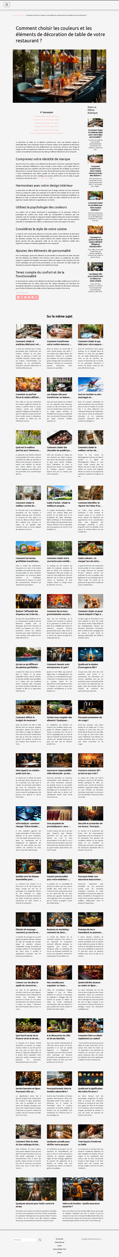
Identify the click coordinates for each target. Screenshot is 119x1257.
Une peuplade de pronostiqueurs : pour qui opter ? (59, 826)
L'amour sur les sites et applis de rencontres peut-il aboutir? (27, 985)
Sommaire (48, 112)
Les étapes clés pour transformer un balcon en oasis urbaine (95, 277)
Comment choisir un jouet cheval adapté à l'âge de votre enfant (90, 614)
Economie (59, 1239)
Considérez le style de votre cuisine (46, 126)
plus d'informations (43, 178)
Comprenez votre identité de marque (46, 116)
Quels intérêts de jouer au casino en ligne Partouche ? (89, 985)
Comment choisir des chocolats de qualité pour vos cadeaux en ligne (59, 450)
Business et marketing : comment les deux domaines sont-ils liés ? (58, 932)
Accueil (15, 15)
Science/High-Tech (59, 1249)
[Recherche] (25, 1240)
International (59, 1242)
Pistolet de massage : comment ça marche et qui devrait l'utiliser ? (27, 932)
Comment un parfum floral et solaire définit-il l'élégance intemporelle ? (95, 242)
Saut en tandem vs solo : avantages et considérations (90, 397)
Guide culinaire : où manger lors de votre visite (88, 561)
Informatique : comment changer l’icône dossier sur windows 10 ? (27, 826)
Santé (60, 1246)
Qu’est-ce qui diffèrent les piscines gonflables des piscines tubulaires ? (27, 667)
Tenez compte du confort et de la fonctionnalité (46, 133)
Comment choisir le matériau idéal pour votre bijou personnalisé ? (95, 133)
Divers (22, 15)
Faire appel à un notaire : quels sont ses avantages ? (28, 773)
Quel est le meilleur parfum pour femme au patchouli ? (27, 450)
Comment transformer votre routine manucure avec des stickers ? (95, 171)
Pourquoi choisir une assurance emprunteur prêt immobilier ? (89, 879)
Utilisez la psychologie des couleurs (46, 123)
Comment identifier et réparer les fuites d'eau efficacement (89, 506)
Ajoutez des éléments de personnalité (46, 130)
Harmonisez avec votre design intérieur (46, 119)
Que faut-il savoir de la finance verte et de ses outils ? (27, 1038)
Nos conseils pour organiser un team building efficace (56, 985)
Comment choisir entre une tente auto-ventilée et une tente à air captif (58, 561)
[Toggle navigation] (7, 4)
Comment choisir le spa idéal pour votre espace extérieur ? (95, 206)
